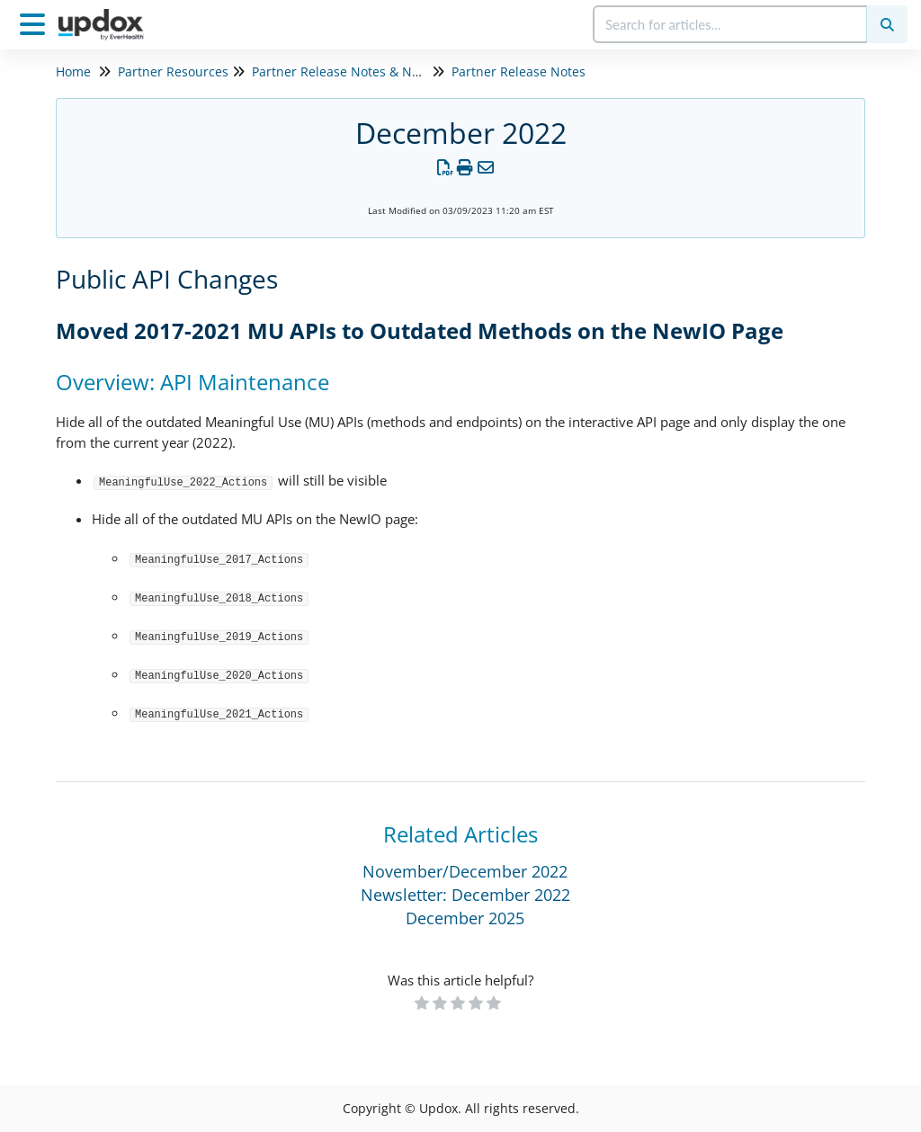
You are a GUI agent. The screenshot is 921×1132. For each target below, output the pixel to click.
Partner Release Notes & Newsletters (363, 71)
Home (73, 71)
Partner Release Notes (519, 71)
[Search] (887, 24)
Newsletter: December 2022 (465, 894)
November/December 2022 (465, 871)
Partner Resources (173, 71)
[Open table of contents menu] (35, 22)
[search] (731, 24)
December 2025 (465, 918)
